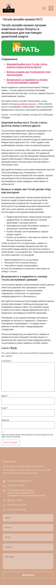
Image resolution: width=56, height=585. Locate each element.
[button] (43, 8)
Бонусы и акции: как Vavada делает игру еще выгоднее (29, 73)
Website (5, 420)
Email (4, 408)
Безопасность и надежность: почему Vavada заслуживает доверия (27, 81)
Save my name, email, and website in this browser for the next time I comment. (27, 436)
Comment (6, 361)
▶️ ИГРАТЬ (25, 48)
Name (4, 396)
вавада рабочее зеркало (24, 104)
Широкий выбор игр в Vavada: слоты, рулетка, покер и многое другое (27, 65)
